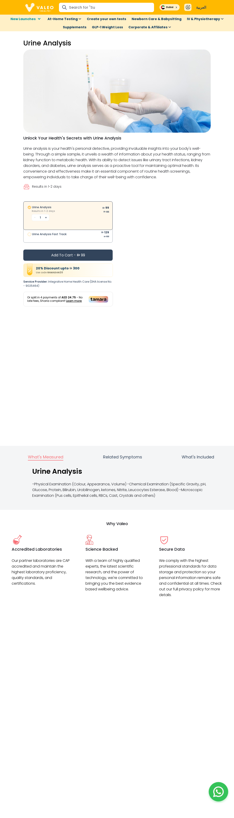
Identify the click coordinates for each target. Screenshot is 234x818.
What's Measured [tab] (45, 457)
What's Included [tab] (198, 457)
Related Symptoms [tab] (122, 457)
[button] (218, 791)
